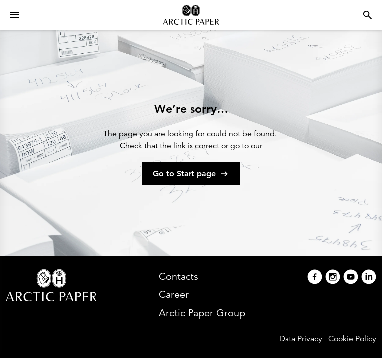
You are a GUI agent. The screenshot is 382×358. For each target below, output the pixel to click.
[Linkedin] (368, 278)
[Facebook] (314, 278)
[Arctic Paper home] (191, 15)
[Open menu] (15, 15)
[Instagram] (332, 278)
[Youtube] (350, 278)
